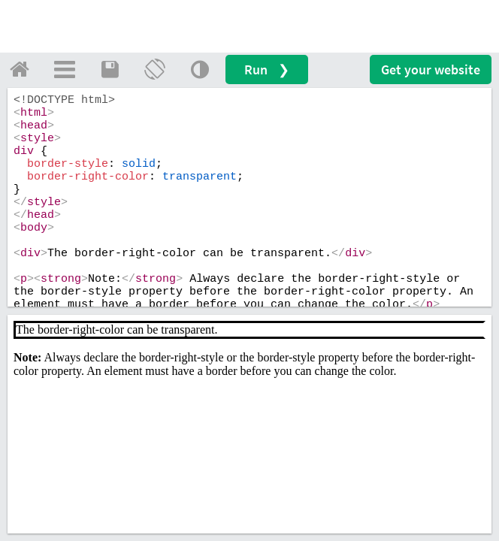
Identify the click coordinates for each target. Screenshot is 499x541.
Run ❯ (266, 69)
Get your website (430, 69)
